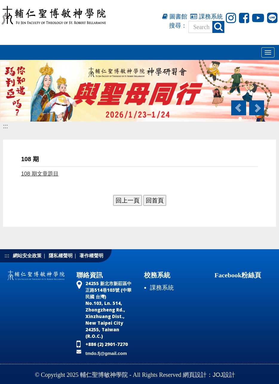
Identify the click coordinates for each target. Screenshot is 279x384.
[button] (238, 107)
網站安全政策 (27, 255)
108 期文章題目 (40, 174)
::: (5, 126)
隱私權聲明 (61, 255)
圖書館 (175, 16)
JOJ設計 (224, 374)
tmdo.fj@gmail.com (106, 353)
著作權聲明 (91, 255)
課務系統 (206, 16)
